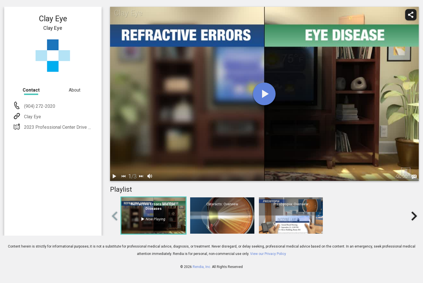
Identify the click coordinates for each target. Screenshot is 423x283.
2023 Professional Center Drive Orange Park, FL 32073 (78, 127)
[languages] (414, 176)
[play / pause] (114, 176)
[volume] (150, 176)
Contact (31, 90)
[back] (123, 176)
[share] (410, 14)
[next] (141, 176)
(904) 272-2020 (39, 106)
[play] (264, 94)
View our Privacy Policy (268, 254)
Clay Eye (32, 116)
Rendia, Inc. (202, 267)
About (74, 90)
